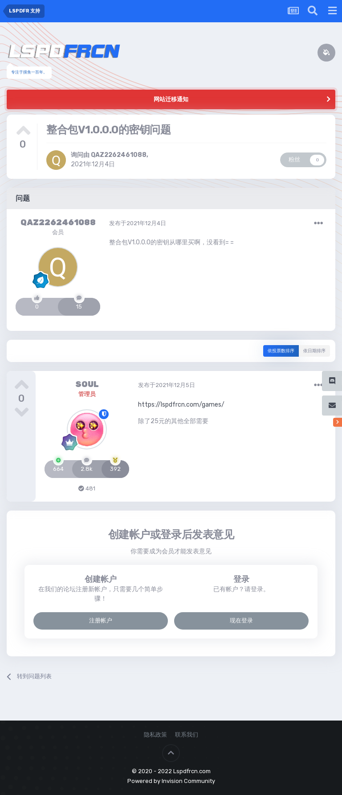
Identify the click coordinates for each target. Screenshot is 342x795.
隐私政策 (155, 734)
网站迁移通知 (171, 99)
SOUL (87, 384)
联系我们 (186, 734)
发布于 (137, 223)
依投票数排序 (281, 351)
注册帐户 (100, 620)
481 (86, 488)
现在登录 (241, 620)
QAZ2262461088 (119, 155)
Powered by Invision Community (171, 781)
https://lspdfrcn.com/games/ (181, 404)
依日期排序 (314, 351)
